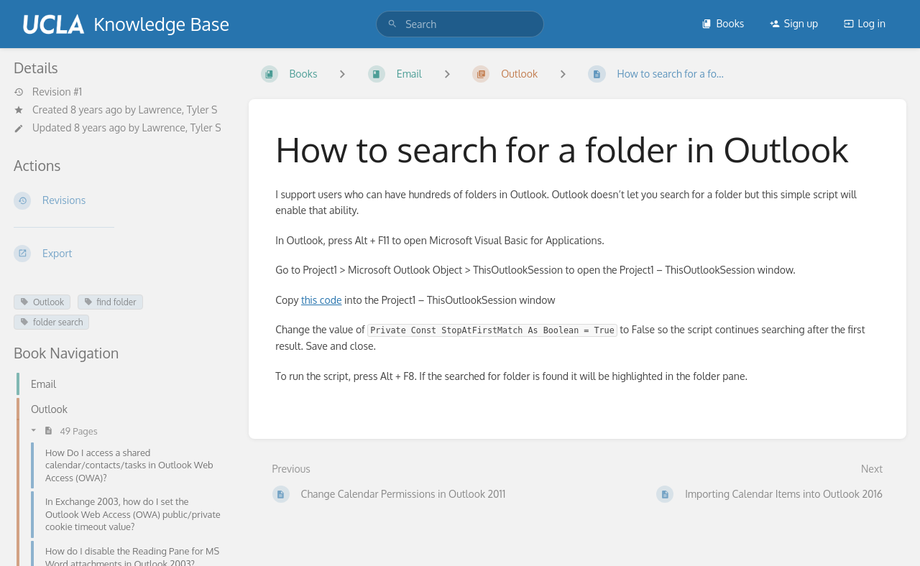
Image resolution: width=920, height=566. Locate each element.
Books (723, 23)
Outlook (42, 302)
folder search (51, 322)
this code (321, 300)
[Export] (119, 253)
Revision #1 (48, 92)
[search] (460, 24)
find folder (110, 302)
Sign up (794, 23)
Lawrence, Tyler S (177, 109)
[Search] (392, 24)
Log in (865, 23)
